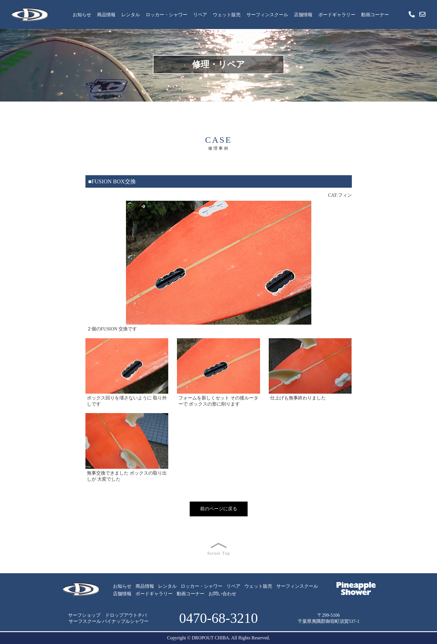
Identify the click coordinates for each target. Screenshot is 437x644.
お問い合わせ (222, 593)
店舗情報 (303, 14)
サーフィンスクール (267, 14)
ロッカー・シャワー (166, 14)
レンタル (130, 14)
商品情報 (106, 14)
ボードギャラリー (336, 14)
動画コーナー (375, 14)
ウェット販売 (227, 14)
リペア (200, 14)
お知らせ (82, 14)
